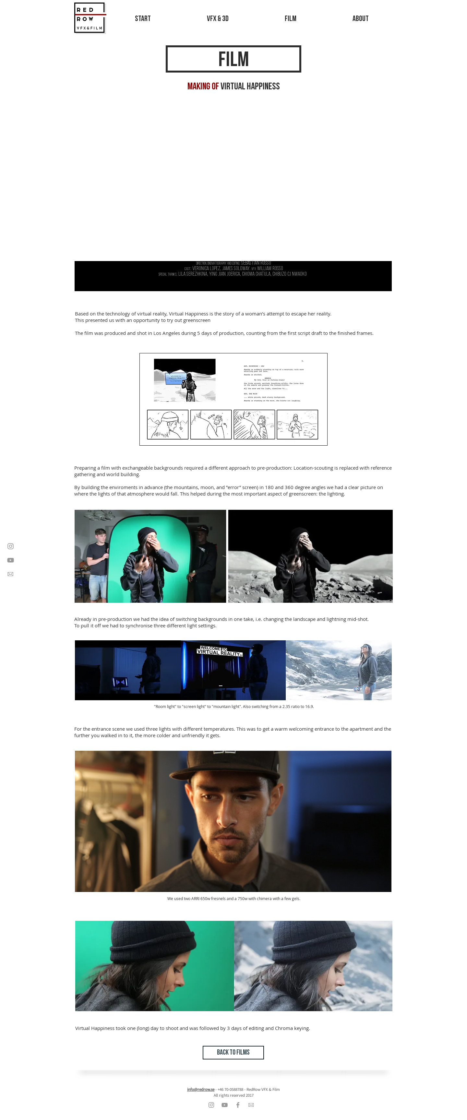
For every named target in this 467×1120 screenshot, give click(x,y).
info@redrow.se (200, 1089)
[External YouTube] (233, 179)
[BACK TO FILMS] (233, 1052)
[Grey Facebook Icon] (238, 1105)
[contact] (10, 574)
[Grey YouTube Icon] (10, 560)
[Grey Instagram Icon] (10, 546)
